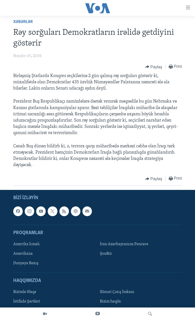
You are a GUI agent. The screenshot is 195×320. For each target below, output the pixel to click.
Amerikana (23, 254)
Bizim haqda (110, 302)
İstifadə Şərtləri (26, 302)
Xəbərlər (23, 22)
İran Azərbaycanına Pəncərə (124, 244)
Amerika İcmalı (26, 244)
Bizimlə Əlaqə (24, 292)
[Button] (153, 67)
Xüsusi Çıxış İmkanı (117, 292)
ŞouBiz (106, 254)
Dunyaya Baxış (25, 263)
